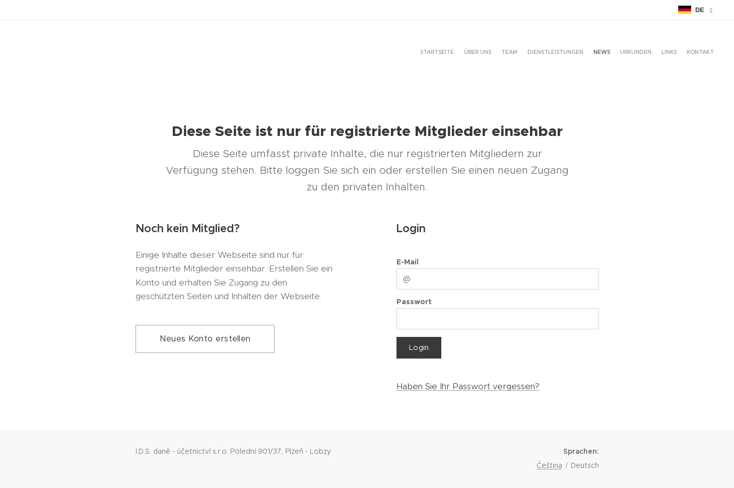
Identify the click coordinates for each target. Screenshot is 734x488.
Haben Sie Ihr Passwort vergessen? (467, 386)
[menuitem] (644, 52)
